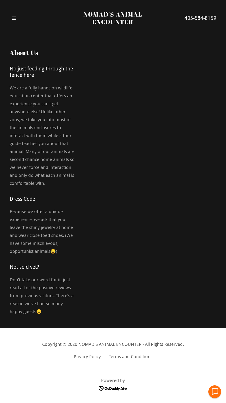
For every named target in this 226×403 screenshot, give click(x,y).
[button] (14, 18)
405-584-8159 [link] (200, 18)
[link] (113, 22)
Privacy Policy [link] (87, 356)
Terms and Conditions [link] (131, 356)
